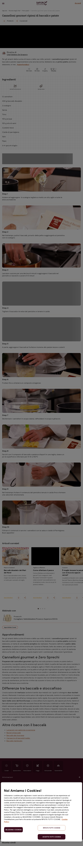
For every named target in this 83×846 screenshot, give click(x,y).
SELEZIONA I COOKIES (13, 830)
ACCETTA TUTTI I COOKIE (51, 837)
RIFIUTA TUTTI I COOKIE (51, 828)
